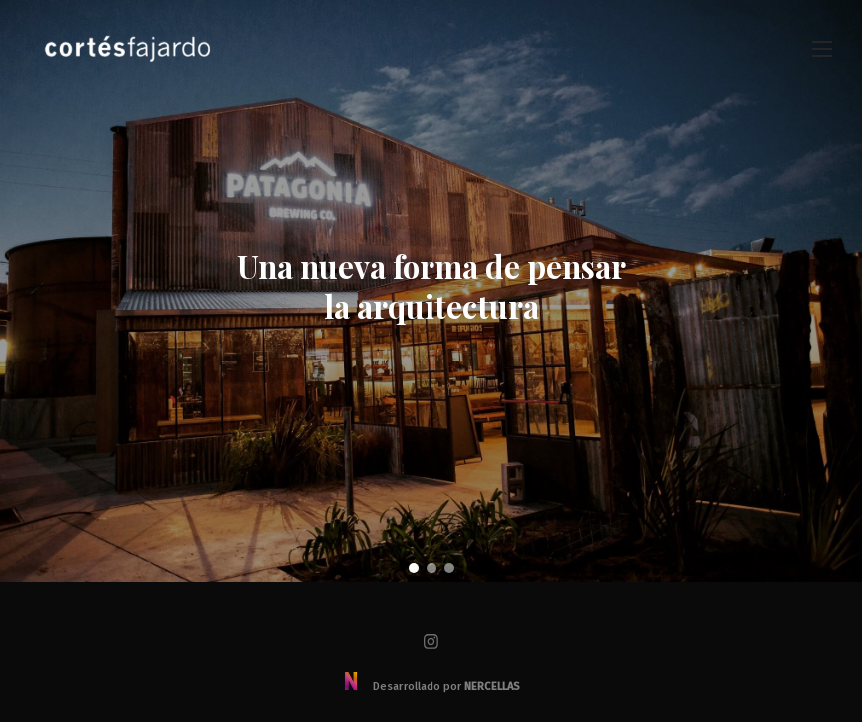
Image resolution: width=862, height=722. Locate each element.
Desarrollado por (431, 686)
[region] (431, 291)
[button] (414, 568)
